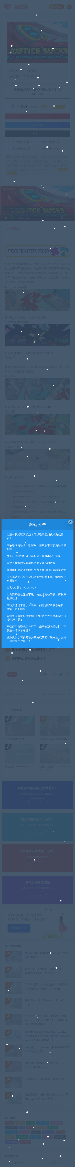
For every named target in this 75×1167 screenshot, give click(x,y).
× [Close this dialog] (70, 522)
